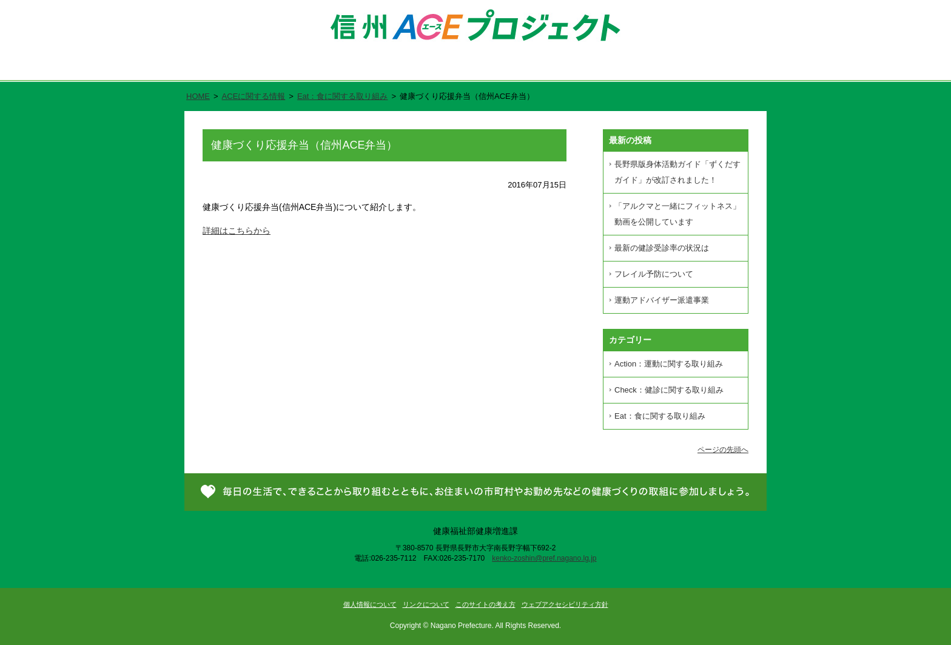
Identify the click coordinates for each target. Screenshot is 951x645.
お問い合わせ (717, 67)
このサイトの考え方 (485, 604)
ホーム (221, 67)
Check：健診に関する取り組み (669, 389)
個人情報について (370, 604)
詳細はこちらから (237, 230)
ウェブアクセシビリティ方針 (565, 604)
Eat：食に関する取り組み (342, 96)
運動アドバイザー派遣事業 (661, 300)
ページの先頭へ (722, 449)
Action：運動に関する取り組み (668, 363)
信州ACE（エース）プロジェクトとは (352, 67)
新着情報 (625, 67)
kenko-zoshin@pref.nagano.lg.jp (544, 558)
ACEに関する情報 (254, 96)
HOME (198, 96)
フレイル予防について (653, 274)
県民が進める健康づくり (514, 67)
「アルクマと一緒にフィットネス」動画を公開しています (677, 213)
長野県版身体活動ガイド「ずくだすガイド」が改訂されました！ (677, 172)
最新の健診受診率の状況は (661, 247)
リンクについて (426, 604)
